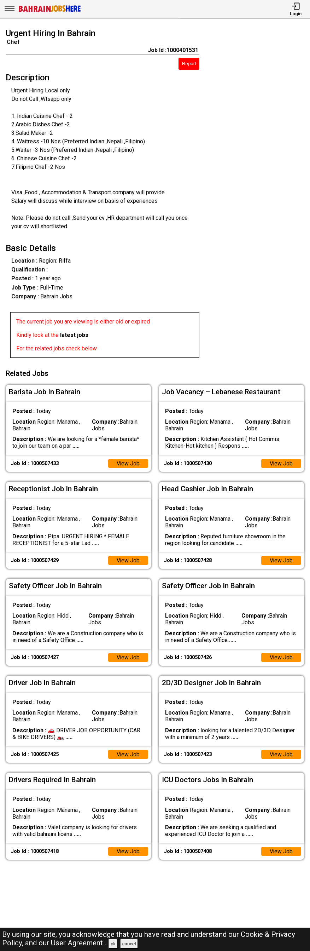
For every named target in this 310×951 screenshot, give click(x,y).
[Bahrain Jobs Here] (50, 11)
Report (189, 63)
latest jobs (74, 335)
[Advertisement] (258, 194)
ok (113, 943)
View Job (128, 462)
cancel (129, 943)
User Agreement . (78, 943)
